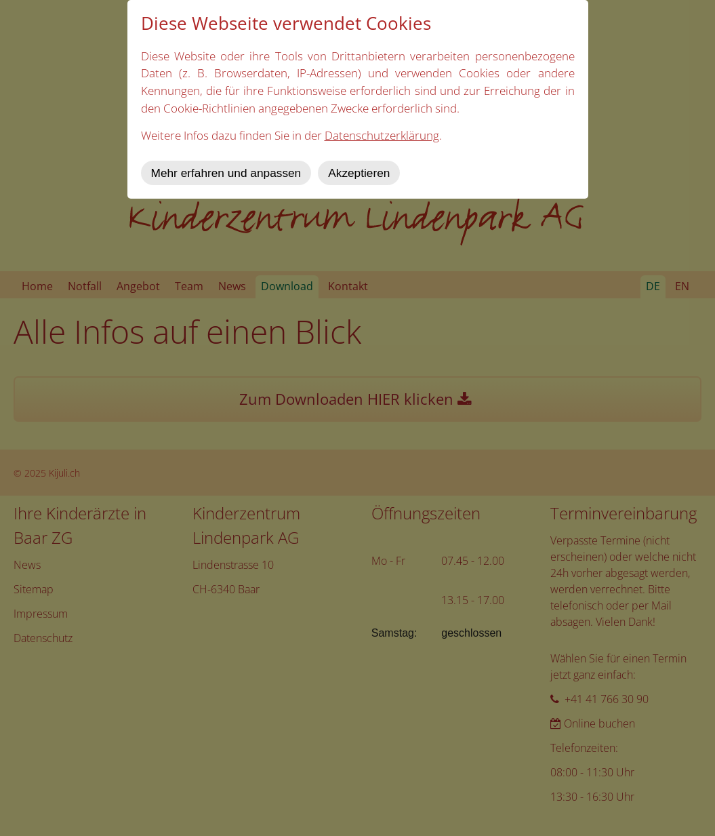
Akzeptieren (359, 173)
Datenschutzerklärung (382, 135)
